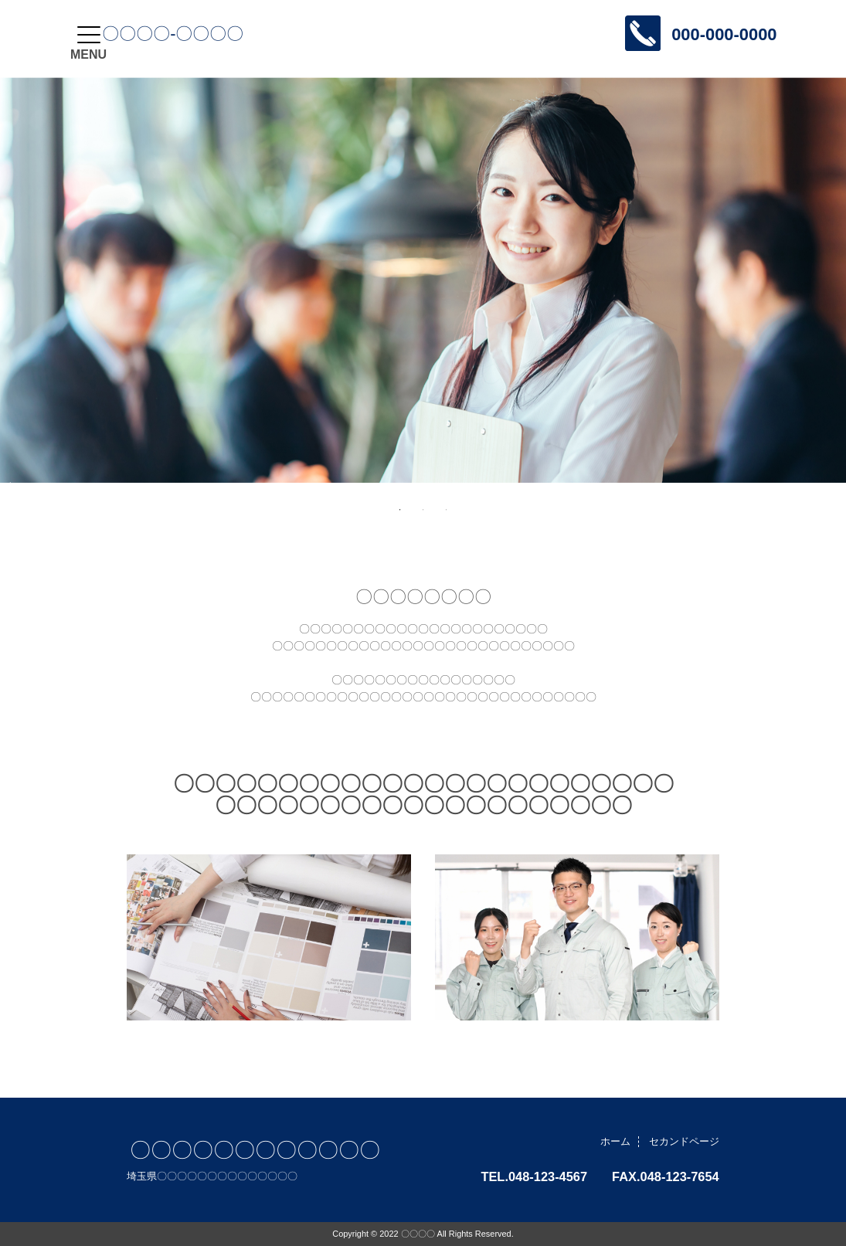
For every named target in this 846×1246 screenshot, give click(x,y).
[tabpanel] (423, 280)
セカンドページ (684, 1141)
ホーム (615, 1141)
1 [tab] (400, 510)
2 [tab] (423, 510)
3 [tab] (446, 510)
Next (7, 483)
